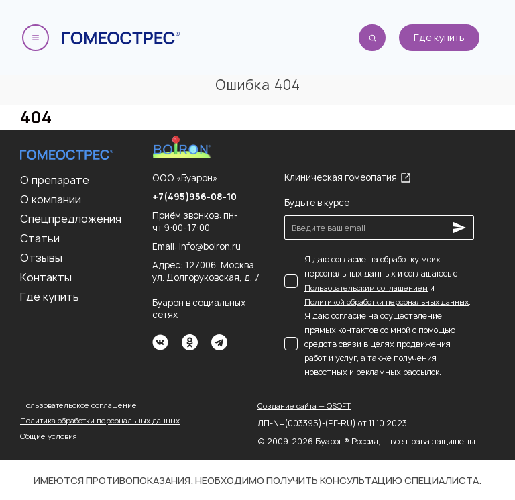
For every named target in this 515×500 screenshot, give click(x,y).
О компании (50, 199)
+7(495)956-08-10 (194, 197)
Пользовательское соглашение (78, 405)
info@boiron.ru (210, 246)
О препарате (54, 179)
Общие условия (48, 436)
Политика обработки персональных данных (100, 420)
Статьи (40, 238)
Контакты (46, 277)
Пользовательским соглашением (366, 288)
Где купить (439, 37)
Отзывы (41, 257)
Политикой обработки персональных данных (386, 302)
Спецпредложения (70, 218)
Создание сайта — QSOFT (304, 406)
